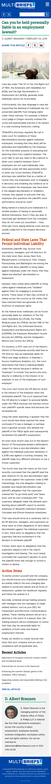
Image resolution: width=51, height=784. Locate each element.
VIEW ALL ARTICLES (11, 689)
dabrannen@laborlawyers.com (20, 746)
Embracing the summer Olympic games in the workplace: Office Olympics (22, 673)
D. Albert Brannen (13, 39)
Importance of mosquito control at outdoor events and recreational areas (24, 659)
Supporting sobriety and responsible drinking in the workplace (24, 681)
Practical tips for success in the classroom (20, 666)
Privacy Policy (25, 781)
